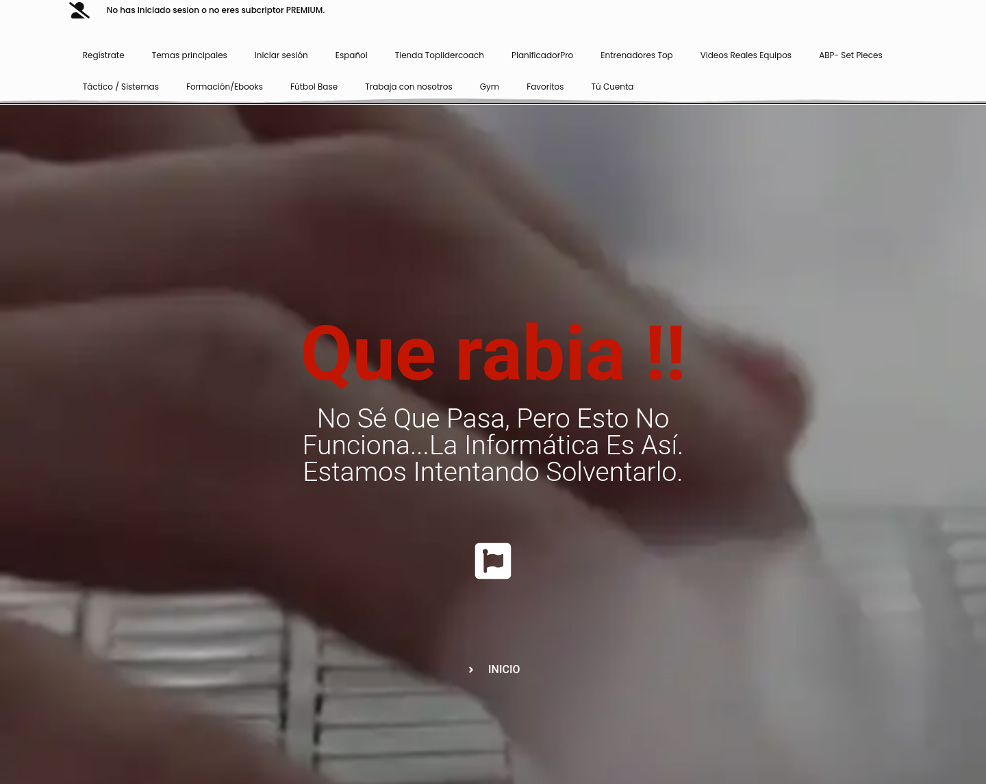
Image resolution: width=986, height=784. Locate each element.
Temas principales (189, 55)
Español (352, 55)
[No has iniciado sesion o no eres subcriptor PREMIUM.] (79, 10)
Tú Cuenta (613, 86)
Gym (489, 86)
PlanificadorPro (542, 55)
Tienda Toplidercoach (439, 55)
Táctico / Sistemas (121, 86)
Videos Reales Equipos (746, 55)
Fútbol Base (314, 86)
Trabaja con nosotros (409, 86)
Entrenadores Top (636, 55)
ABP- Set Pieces (851, 55)
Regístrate (104, 55)
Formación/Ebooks (224, 86)
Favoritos (545, 86)
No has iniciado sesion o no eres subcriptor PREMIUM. (216, 10)
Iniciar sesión (281, 55)
